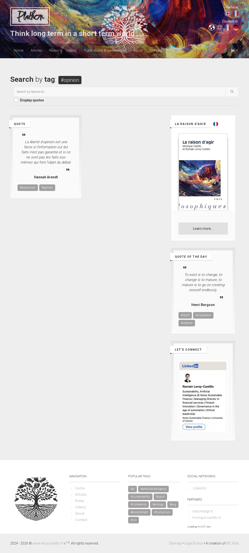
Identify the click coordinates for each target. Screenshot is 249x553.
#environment (139, 512)
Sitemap (175, 543)
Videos (71, 50)
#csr (133, 520)
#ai (132, 489)
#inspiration (203, 315)
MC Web (232, 543)
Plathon (30, 17)
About (138, 50)
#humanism (162, 512)
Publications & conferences (105, 50)
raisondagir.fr (202, 511)
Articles (36, 50)
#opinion (47, 187)
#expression (28, 187)
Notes (54, 50)
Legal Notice (193, 543)
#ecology (158, 504)
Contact (156, 50)
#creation (187, 323)
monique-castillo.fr (206, 518)
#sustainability (140, 496)
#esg (173, 504)
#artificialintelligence (153, 489)
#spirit (185, 315)
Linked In (199, 488)
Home (18, 50)
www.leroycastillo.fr (48, 543)
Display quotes (32, 100)
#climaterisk (138, 504)
